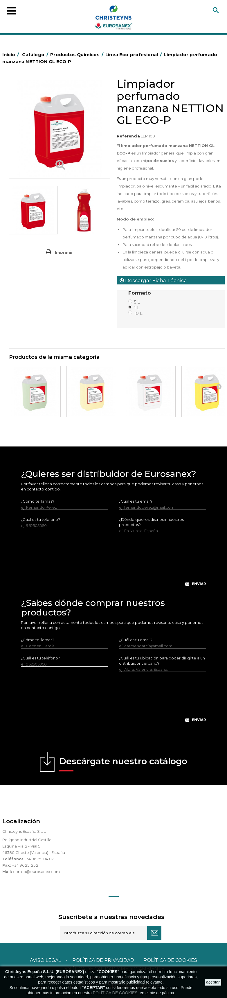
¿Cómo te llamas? (37, 501)
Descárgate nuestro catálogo (123, 763)
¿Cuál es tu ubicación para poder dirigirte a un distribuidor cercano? (162, 661)
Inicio (11, 54)
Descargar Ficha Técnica (153, 280)
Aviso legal (45, 960)
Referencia (128, 136)
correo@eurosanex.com (36, 871)
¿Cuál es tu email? (135, 501)
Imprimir (64, 252)
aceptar (213, 982)
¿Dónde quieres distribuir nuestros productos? (151, 522)
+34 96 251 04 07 (39, 859)
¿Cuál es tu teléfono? (40, 519)
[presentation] (113, 564)
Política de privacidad (103, 960)
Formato (140, 292)
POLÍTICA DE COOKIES (116, 992)
